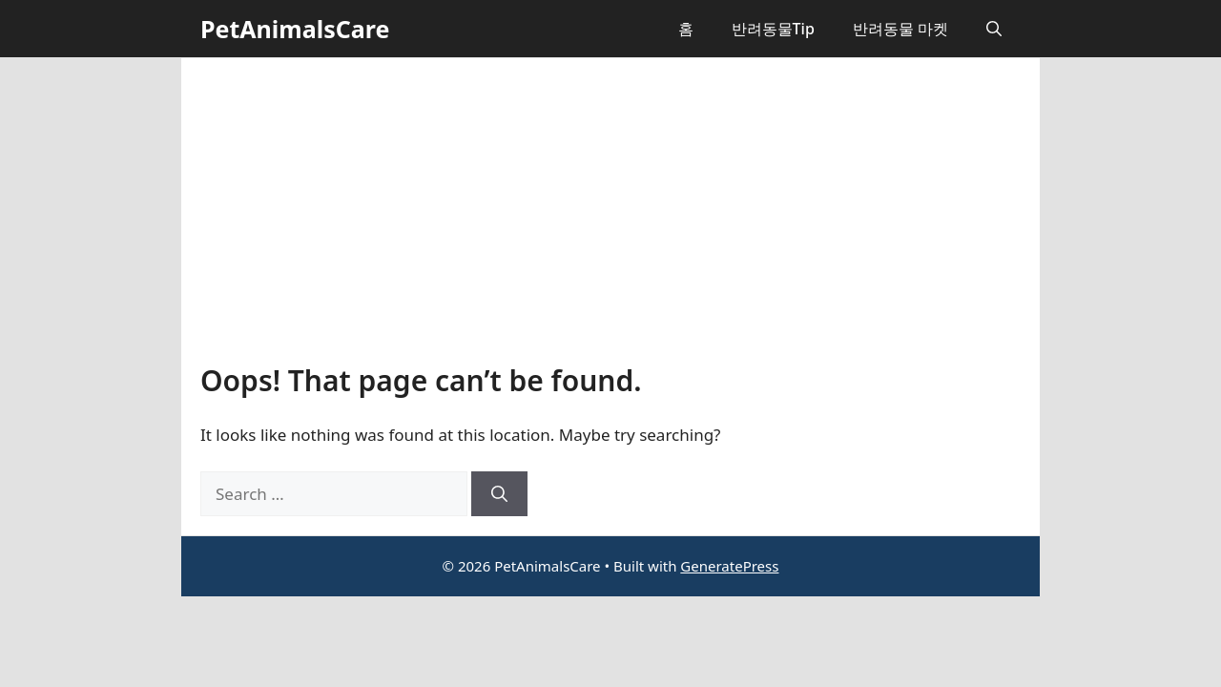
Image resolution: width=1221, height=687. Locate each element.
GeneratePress (729, 565)
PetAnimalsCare (294, 28)
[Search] (499, 494)
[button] (994, 28)
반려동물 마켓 (900, 28)
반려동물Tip (773, 28)
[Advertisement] (610, 220)
